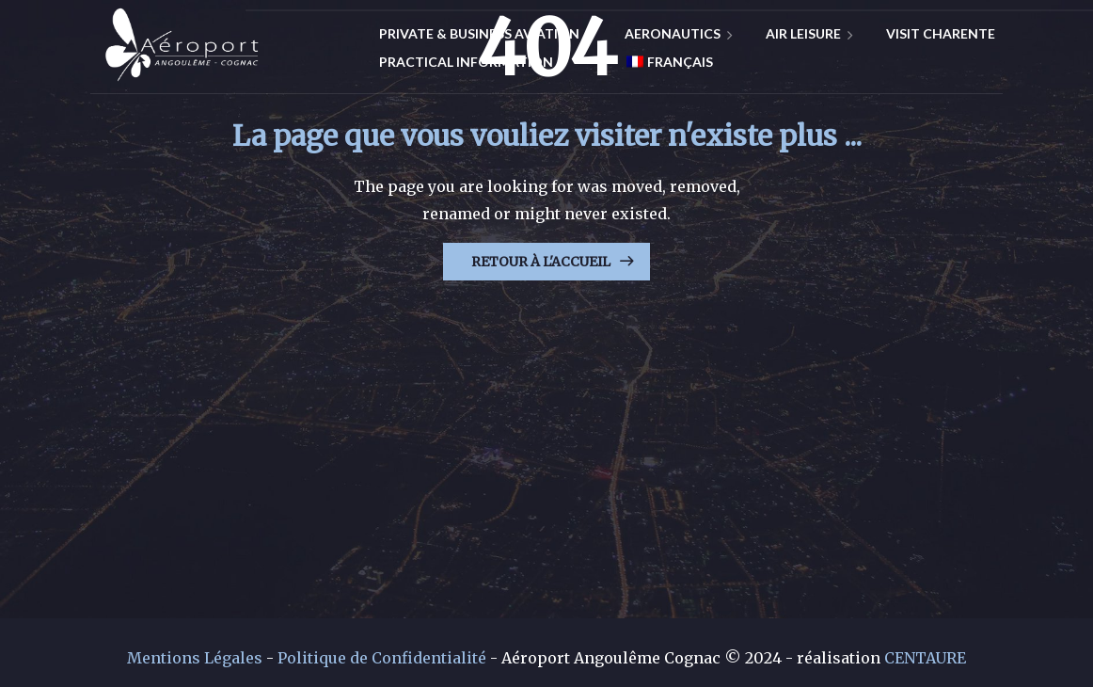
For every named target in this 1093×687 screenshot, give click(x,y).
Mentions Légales (194, 657)
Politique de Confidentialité (381, 657)
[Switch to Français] (663, 62)
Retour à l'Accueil (540, 261)
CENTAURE (925, 657)
